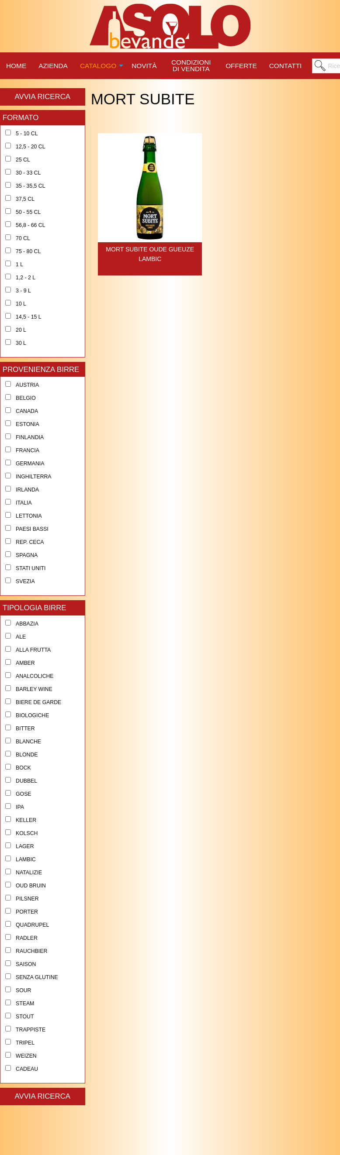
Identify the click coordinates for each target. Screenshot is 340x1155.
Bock (23, 768)
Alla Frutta (33, 650)
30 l (21, 343)
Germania (30, 464)
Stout (25, 1017)
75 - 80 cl (28, 251)
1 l (19, 264)
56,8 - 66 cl (30, 225)
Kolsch (27, 833)
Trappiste (30, 1030)
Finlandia (30, 437)
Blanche (28, 742)
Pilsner (27, 899)
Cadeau (27, 1069)
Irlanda (27, 490)
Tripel (25, 1043)
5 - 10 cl (27, 134)
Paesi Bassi (32, 529)
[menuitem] (16, 64)
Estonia (27, 424)
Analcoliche (34, 676)
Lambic (26, 859)
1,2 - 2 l (25, 278)
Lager (25, 846)
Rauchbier (31, 951)
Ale (21, 637)
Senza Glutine (37, 977)
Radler (27, 938)
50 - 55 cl (28, 212)
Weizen (26, 1056)
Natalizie (29, 873)
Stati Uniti (30, 568)
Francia (27, 450)
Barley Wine (34, 689)
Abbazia (27, 624)
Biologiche (32, 715)
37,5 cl (25, 199)
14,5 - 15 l (29, 317)
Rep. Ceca (30, 542)
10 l (21, 304)
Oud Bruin (31, 886)
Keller (26, 820)
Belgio (26, 398)
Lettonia (29, 516)
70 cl (23, 238)
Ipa (20, 807)
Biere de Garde (38, 702)
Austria (27, 385)
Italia (24, 503)
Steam (25, 1003)
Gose (23, 794)
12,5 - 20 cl (30, 147)
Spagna (27, 555)
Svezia (25, 581)
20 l (21, 330)
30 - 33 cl (28, 173)
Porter (27, 912)
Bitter (25, 728)
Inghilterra (33, 477)
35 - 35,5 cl (30, 186)
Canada (27, 411)
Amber (25, 663)
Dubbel (26, 781)
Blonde (27, 755)
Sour (23, 990)
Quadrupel (32, 925)
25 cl (23, 160)
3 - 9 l (23, 291)
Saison (26, 964)
